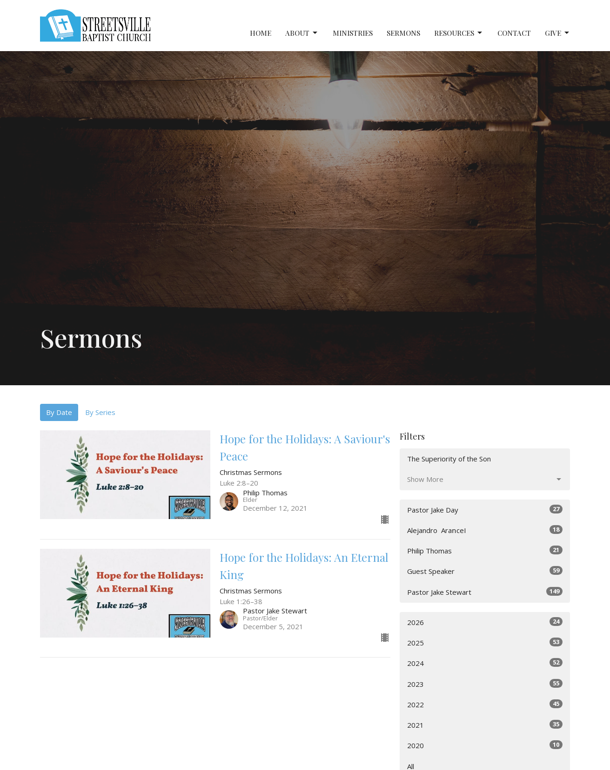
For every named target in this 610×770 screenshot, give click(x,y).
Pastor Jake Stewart (485, 592)
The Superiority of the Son (449, 458)
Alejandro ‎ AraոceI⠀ (485, 530)
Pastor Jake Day (485, 509)
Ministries (353, 33)
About (302, 33)
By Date (59, 412)
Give (557, 33)
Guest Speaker (485, 571)
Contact (514, 33)
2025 (485, 642)
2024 (485, 663)
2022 (485, 704)
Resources (458, 33)
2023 (485, 684)
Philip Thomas (485, 550)
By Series (100, 412)
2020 (485, 745)
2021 (485, 725)
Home (260, 33)
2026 (485, 622)
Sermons (403, 33)
